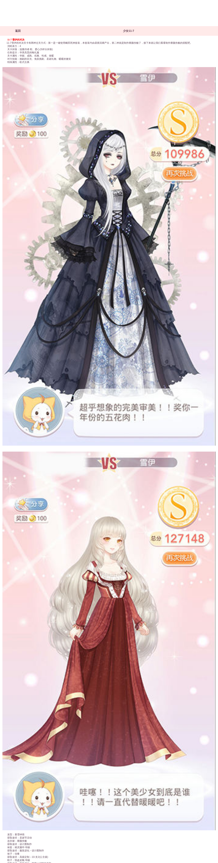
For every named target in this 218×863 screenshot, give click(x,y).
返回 (18, 30)
